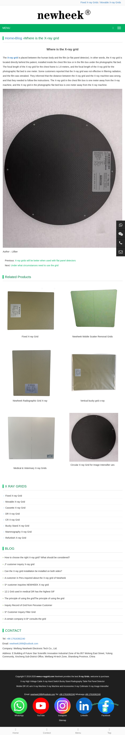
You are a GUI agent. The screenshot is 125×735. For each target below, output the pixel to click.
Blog (18, 38)
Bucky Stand (65, 681)
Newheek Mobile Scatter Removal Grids (92, 336)
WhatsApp (19, 707)
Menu (78, 730)
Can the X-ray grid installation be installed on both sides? (33, 571)
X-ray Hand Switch (51, 681)
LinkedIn (84, 707)
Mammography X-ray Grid (18, 531)
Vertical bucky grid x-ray (92, 400)
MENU (6, 28)
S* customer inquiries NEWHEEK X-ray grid (27, 584)
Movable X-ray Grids (110, 2)
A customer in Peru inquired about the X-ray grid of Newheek (35, 578)
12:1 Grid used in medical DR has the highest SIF (30, 591)
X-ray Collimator (81, 686)
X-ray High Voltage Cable (31, 681)
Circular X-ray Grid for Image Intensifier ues (93, 465)
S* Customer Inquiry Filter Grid (20, 612)
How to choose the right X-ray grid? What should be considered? (37, 557)
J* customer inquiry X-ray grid (20, 564)
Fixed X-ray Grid (30, 336)
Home (9, 38)
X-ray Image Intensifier (99, 686)
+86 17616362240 (16, 638)
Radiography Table (79, 681)
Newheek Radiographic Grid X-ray (30, 400)
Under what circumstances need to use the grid (35, 265)
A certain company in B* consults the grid (25, 619)
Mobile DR (21, 686)
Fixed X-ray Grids (89, 2)
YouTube (41, 707)
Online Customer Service (105, 703)
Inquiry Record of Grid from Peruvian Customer (28, 605)
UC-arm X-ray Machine (36, 686)
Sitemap (62, 720)
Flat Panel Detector (96, 681)
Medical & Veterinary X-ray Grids (30, 468)
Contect (46, 730)
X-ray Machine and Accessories (60, 686)
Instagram (62, 707)
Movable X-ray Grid (15, 501)
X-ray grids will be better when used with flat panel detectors (45, 260)
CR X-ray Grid (12, 519)
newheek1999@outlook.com (23, 643)
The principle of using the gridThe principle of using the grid (34, 598)
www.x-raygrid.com (45, 676)
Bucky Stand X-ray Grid (17, 525)
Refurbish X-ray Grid (15, 538)
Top (109, 730)
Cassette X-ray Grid (15, 507)
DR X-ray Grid (12, 513)
